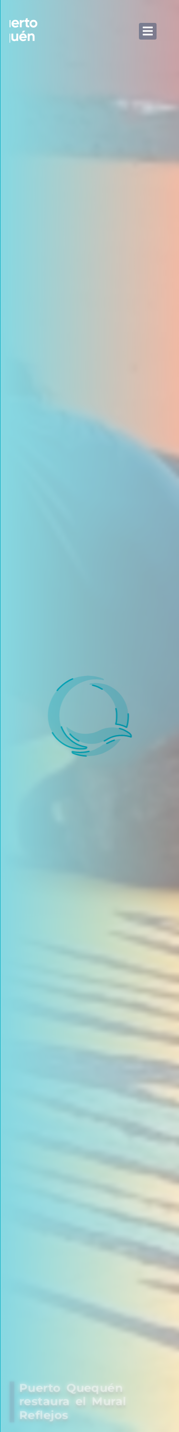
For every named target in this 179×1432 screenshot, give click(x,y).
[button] (148, 31)
